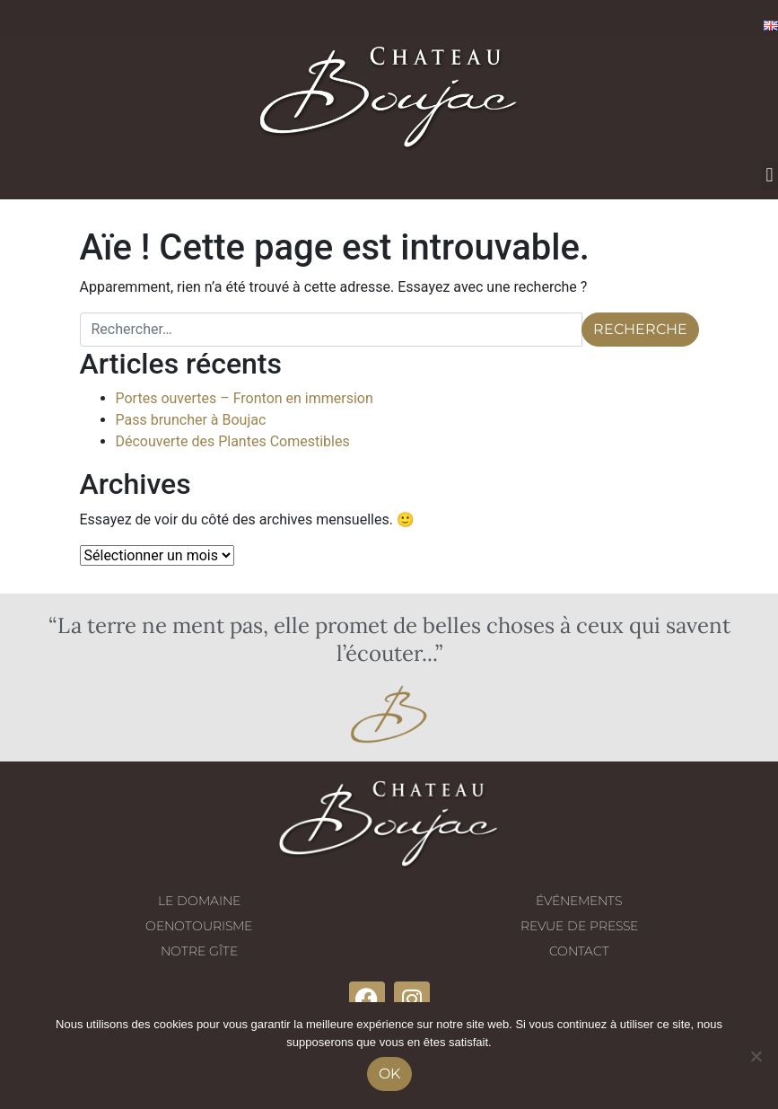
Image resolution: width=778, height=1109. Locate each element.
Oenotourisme (198, 926)
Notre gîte (199, 951)
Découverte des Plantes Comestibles (233, 441)
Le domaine (199, 901)
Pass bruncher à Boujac (191, 419)
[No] (756, 1056)
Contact (579, 951)
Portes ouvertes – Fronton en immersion (244, 398)
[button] (769, 175)
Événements (579, 901)
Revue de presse (579, 926)
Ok (389, 1073)
